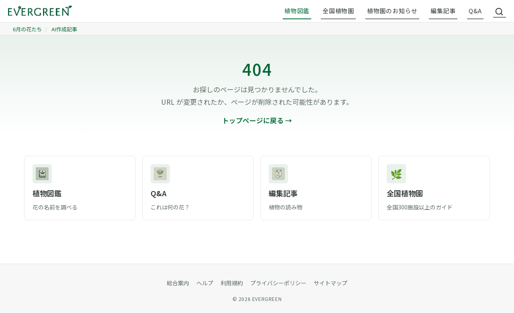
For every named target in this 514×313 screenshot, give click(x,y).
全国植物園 (338, 10)
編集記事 (443, 10)
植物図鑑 (297, 10)
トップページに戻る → (257, 120)
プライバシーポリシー (278, 283)
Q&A (475, 10)
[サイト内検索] (499, 11)
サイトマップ (330, 283)
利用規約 (231, 283)
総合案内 (178, 283)
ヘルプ (204, 283)
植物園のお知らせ (392, 10)
